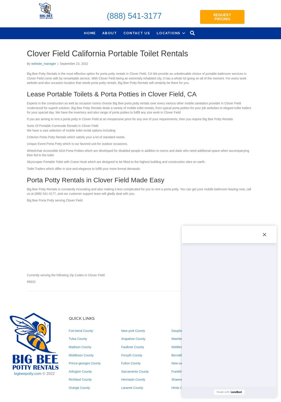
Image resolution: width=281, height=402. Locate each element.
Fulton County (131, 363)
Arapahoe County (133, 339)
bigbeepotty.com (27, 374)
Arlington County (80, 371)
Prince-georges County (85, 363)
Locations (168, 33)
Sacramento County (135, 371)
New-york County (133, 331)
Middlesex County (81, 355)
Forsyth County (131, 355)
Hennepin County (133, 379)
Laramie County (132, 388)
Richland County (80, 379)
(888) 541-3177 (134, 15)
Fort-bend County (81, 331)
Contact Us (136, 33)
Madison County (80, 347)
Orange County (79, 388)
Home (90, 33)
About (109, 33)
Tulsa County (78, 339)
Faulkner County (132, 347)
